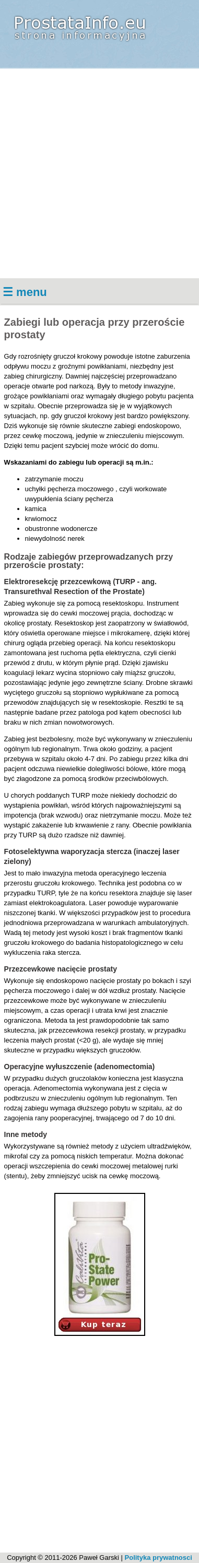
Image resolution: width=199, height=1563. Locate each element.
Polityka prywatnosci (158, 1557)
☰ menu (25, 292)
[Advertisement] (99, 173)
